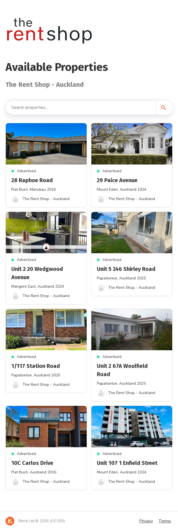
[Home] (35, 521)
